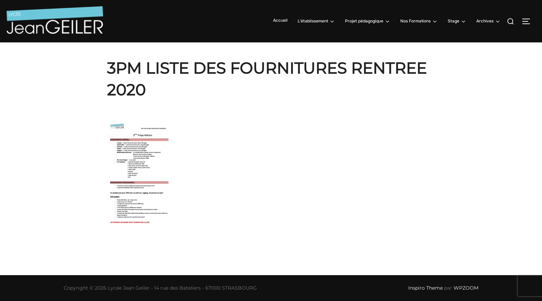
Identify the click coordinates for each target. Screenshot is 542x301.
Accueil (280, 20)
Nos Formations (419, 21)
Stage (457, 21)
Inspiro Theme (425, 288)
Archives (488, 21)
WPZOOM (466, 288)
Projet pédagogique (368, 21)
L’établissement (316, 21)
